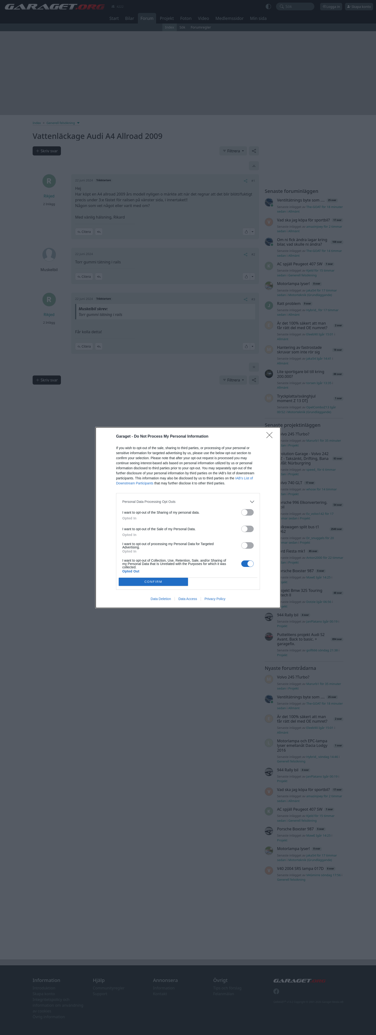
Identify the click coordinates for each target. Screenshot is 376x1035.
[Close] (271, 436)
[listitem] (188, 501)
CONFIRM (153, 581)
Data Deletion (161, 599)
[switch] (247, 512)
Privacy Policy (215, 599)
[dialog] (188, 517)
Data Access (187, 599)
